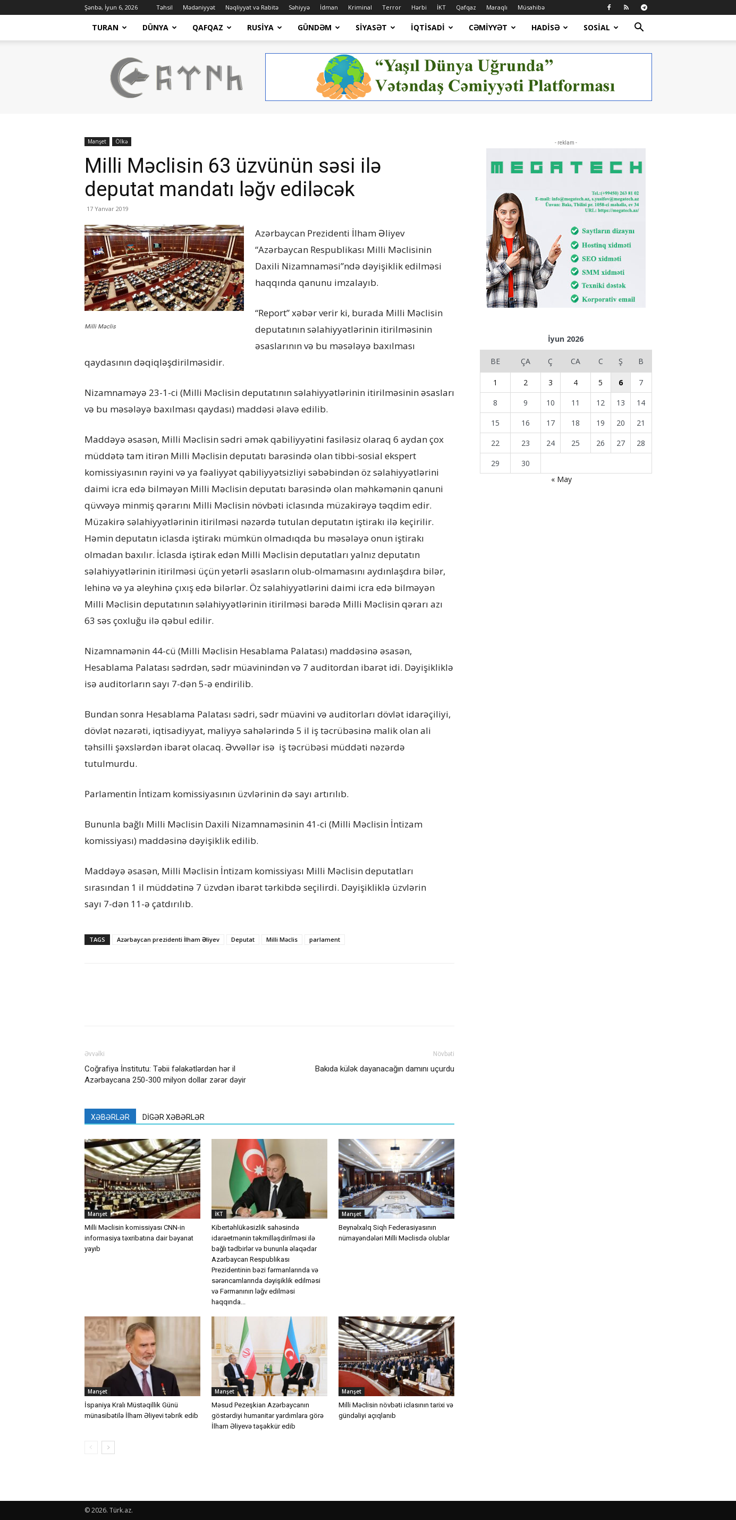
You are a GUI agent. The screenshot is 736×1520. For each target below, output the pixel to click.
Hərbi (419, 7)
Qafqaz (466, 7)
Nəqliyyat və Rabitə (251, 7)
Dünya (159, 27)
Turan (109, 27)
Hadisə (549, 27)
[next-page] (108, 1447)
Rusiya (264, 27)
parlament (324, 939)
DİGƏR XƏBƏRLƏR (173, 1117)
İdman (329, 7)
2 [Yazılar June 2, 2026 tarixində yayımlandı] (525, 382)
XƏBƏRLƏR (110, 1117)
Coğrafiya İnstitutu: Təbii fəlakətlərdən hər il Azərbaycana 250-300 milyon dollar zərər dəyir (165, 1074)
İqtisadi (432, 27)
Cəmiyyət (492, 27)
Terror (391, 7)
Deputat (243, 939)
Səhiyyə (299, 7)
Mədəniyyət (199, 7)
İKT (441, 7)
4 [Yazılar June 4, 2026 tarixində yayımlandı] (575, 382)
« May (561, 479)
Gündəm (319, 27)
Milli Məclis (282, 939)
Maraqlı (496, 7)
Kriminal (360, 7)
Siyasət (375, 27)
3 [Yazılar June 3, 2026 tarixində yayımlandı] (550, 382)
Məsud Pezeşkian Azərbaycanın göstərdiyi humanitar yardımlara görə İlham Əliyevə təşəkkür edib (268, 1415)
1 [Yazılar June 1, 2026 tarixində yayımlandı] (495, 382)
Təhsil (164, 7)
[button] (639, 28)
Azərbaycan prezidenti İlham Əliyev (168, 939)
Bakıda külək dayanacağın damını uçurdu (384, 1069)
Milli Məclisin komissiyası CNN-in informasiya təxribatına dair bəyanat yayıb (138, 1238)
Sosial (601, 27)
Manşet (97, 141)
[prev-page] (91, 1447)
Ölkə (121, 141)
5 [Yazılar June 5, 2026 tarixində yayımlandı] (600, 382)
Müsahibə (531, 7)
